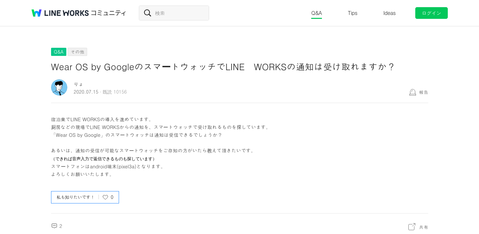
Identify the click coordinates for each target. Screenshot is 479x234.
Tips (352, 13)
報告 (423, 92)
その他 (77, 51)
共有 (423, 227)
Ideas (389, 13)
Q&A (316, 13)
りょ (79, 84)
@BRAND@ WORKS (60, 13)
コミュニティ (108, 13)
